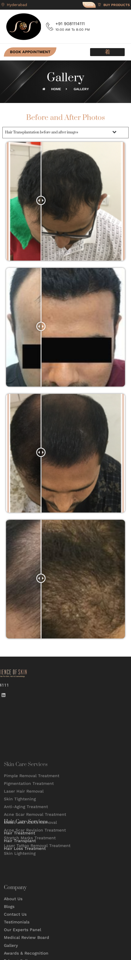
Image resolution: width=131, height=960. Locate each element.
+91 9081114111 (70, 23)
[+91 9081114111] (50, 26)
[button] (107, 52)
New (89, 4)
